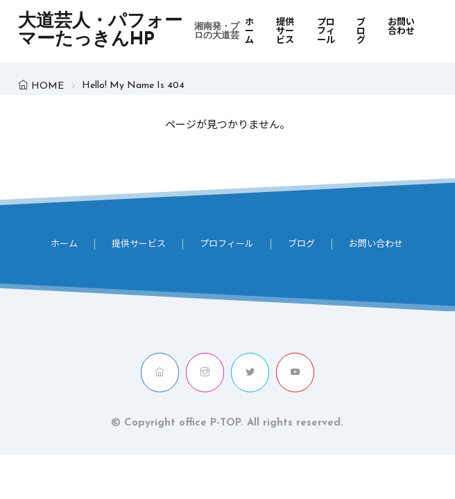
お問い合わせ (401, 27)
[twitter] (250, 372)
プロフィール (326, 31)
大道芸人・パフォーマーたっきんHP (131, 31)
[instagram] (205, 372)
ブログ (361, 31)
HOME (47, 86)
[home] (160, 372)
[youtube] (295, 372)
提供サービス (285, 31)
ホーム (249, 31)
